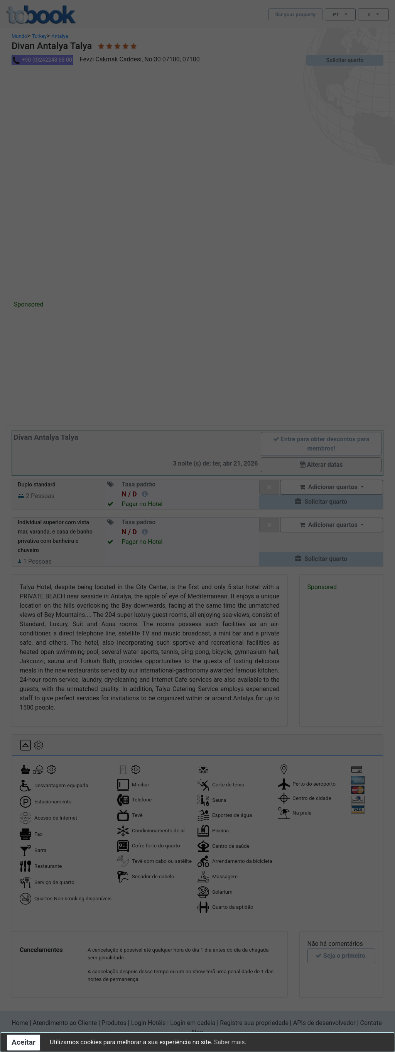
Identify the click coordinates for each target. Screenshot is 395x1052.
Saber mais (229, 1042)
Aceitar (23, 1042)
